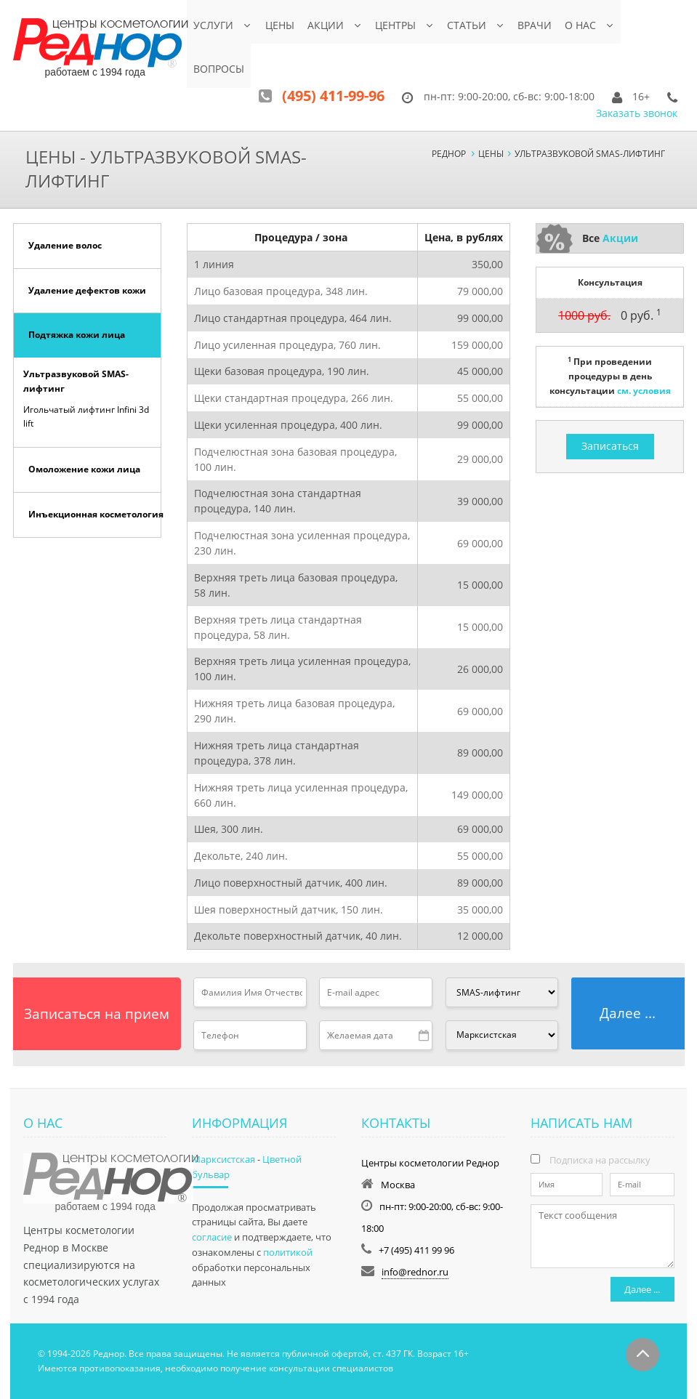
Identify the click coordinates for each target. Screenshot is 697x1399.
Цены (279, 25)
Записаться (610, 445)
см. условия (644, 390)
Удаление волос (65, 244)
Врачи (537, 25)
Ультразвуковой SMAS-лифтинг (76, 381)
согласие (212, 1236)
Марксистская (223, 1158)
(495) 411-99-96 (333, 95)
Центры (396, 25)
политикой (288, 1251)
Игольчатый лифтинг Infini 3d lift (86, 416)
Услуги (213, 25)
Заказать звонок (636, 112)
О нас (582, 25)
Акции (325, 25)
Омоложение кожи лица (84, 469)
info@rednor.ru (415, 1271)
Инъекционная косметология (94, 513)
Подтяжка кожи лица (76, 334)
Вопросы (218, 69)
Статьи (468, 25)
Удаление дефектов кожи (87, 289)
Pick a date (424, 1035)
